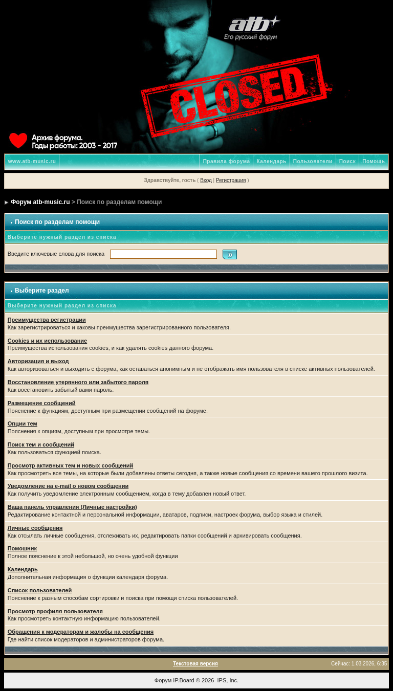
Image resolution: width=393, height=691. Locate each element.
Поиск (347, 161)
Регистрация (231, 180)
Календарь (271, 161)
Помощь (373, 161)
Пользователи (313, 161)
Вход (206, 180)
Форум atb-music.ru (40, 202)
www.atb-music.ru (32, 161)
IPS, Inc (227, 680)
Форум (163, 680)
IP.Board (183, 680)
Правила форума (226, 161)
